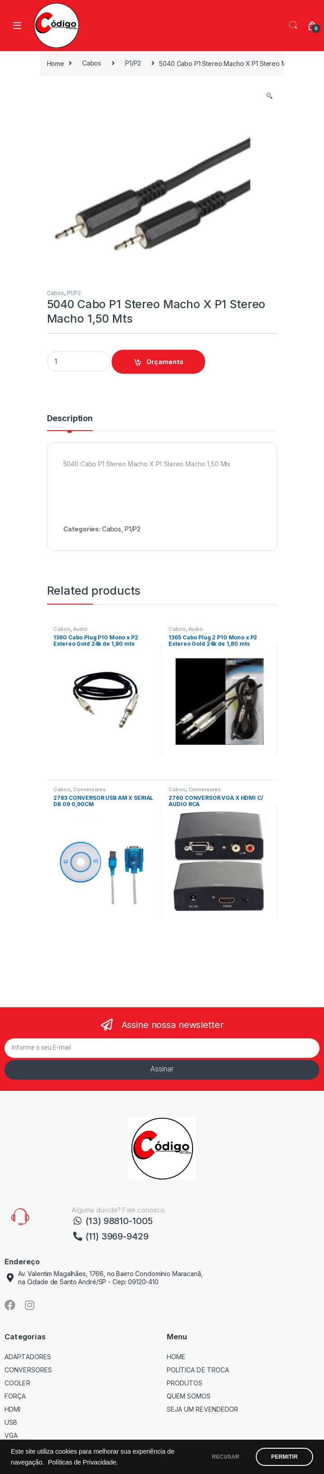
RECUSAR (222, 1457)
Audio (80, 629)
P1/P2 (133, 63)
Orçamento (164, 362)
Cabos (91, 63)
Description (70, 418)
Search (293, 25)
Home (55, 63)
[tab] (70, 422)
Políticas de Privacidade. (92, 1462)
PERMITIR (283, 1457)
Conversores (89, 789)
